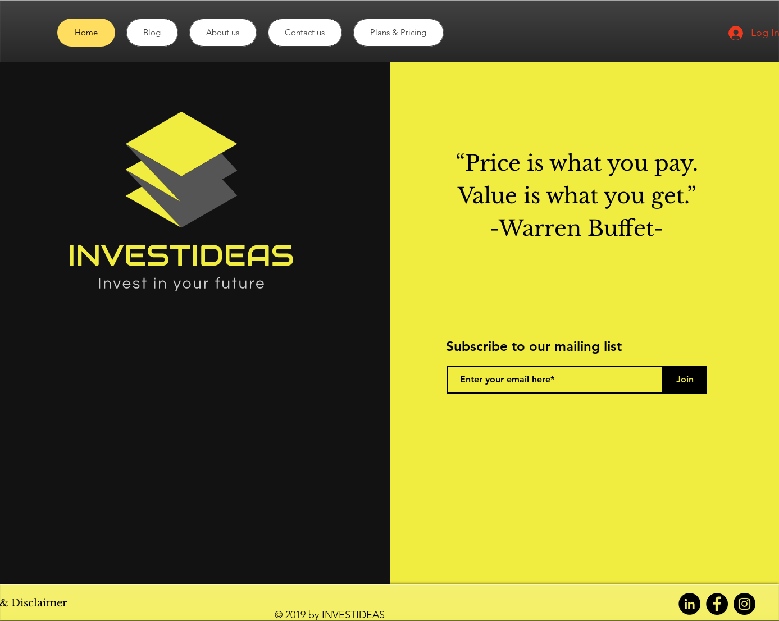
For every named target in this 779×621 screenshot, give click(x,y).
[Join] (684, 380)
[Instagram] (744, 604)
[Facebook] (717, 604)
